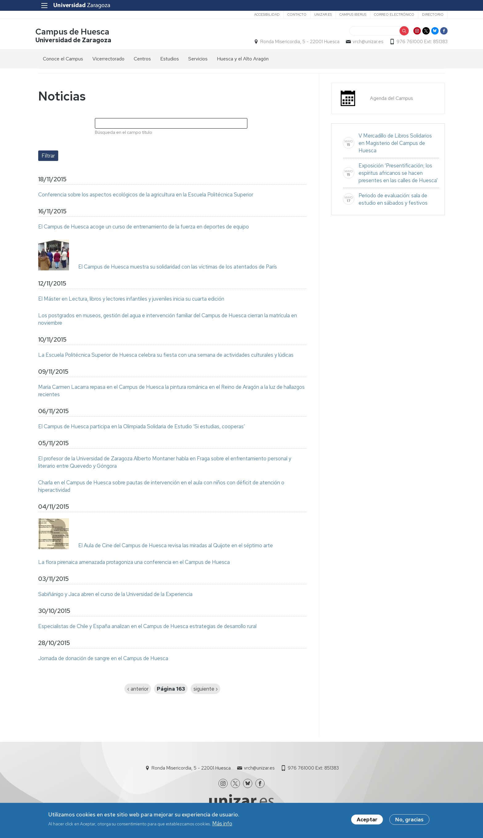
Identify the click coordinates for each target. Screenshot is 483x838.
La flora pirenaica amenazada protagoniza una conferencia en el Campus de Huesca (134, 562)
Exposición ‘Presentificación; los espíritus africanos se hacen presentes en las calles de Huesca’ (398, 173)
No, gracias (409, 820)
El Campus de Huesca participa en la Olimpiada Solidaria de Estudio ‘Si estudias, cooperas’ (141, 426)
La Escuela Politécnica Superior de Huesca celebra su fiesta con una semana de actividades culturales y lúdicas (166, 355)
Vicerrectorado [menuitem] (108, 59)
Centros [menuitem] (142, 59)
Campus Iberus (350, 14)
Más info (222, 824)
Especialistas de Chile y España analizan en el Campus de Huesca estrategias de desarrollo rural (147, 626)
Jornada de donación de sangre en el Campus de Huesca (103, 658)
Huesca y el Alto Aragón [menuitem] (243, 59)
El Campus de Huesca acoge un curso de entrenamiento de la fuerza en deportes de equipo (143, 227)
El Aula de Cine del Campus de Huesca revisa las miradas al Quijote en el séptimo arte (175, 545)
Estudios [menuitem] (169, 59)
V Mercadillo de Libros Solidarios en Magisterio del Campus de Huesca (395, 143)
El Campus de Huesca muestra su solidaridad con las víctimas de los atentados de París (177, 267)
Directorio (430, 14)
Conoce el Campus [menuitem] (63, 59)
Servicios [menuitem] (198, 59)
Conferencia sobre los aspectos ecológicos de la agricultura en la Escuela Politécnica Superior (145, 194)
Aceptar (367, 820)
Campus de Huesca (75, 32)
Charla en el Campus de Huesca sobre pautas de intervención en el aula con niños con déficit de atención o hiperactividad (161, 486)
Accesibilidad (264, 14)
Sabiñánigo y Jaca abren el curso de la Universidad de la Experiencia (115, 594)
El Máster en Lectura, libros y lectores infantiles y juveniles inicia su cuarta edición (131, 299)
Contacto (294, 14)
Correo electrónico (391, 14)
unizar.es (320, 14)
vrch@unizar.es (365, 42)
